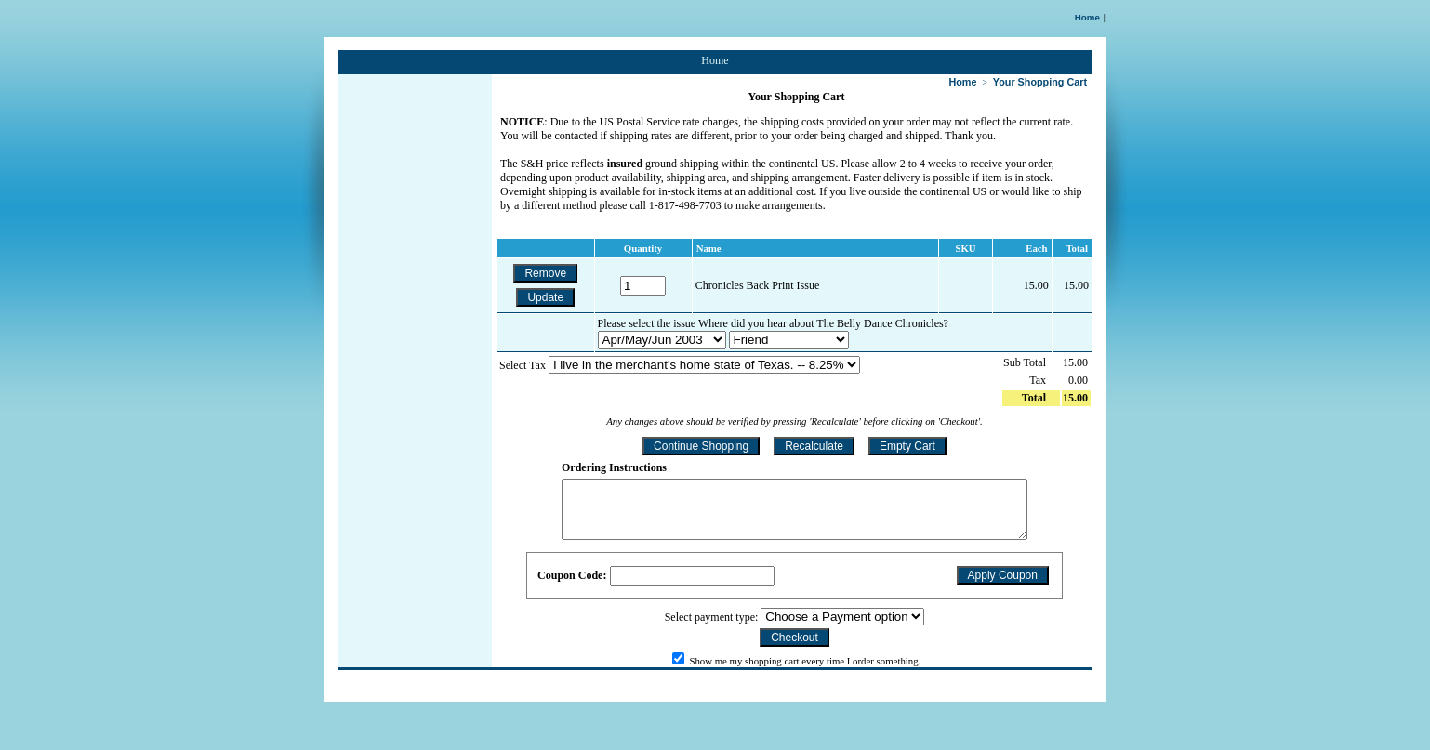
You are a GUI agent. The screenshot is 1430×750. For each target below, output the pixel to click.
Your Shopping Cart (1040, 81)
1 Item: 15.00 (1065, 55)
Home (1087, 17)
